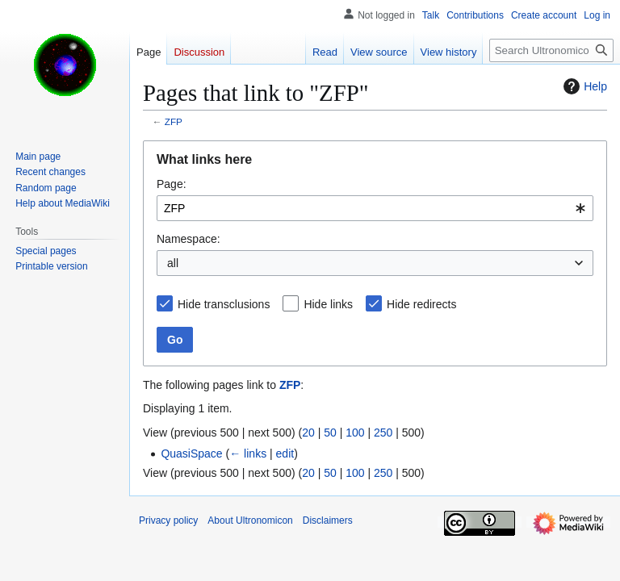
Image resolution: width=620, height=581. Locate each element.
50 (330, 432)
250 (383, 432)
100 (355, 432)
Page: (171, 184)
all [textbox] (172, 263)
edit (285, 453)
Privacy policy (168, 520)
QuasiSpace (191, 453)
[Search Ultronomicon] (551, 50)
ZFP (173, 121)
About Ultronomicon (249, 520)
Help (583, 86)
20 (308, 432)
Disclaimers (328, 520)
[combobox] (375, 208)
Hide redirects (421, 304)
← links (247, 453)
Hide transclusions (224, 304)
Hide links (328, 304)
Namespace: (188, 238)
